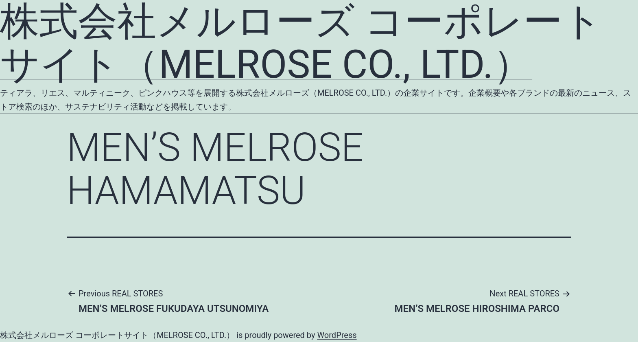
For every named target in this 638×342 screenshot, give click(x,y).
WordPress (336, 335)
